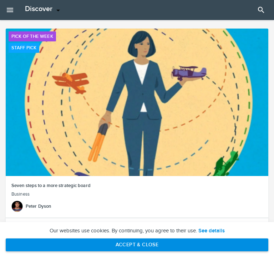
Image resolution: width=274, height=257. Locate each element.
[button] (137, 102)
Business (20, 194)
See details (211, 231)
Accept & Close (137, 245)
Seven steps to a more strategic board (51, 185)
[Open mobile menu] (10, 10)
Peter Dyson (38, 206)
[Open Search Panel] (261, 10)
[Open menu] (43, 10)
